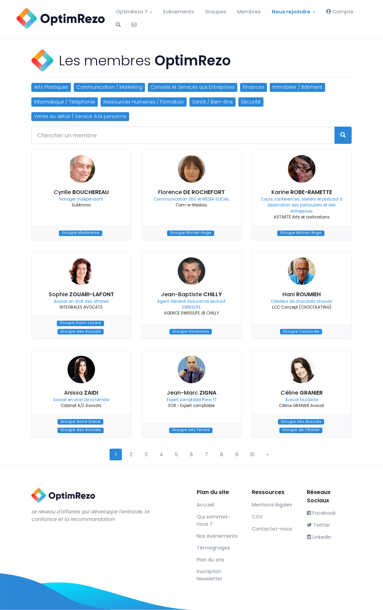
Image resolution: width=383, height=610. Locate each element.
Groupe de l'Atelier (301, 430)
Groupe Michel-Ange (190, 233)
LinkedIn (319, 537)
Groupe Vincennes (190, 331)
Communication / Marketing (109, 87)
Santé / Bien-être (212, 102)
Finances (253, 87)
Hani (301, 294)
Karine (301, 192)
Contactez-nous (272, 528)
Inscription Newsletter (209, 575)
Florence (191, 192)
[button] (118, 25)
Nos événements (217, 536)
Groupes (215, 11)
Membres (249, 11)
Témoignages (213, 547)
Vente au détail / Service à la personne (80, 116)
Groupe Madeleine (81, 233)
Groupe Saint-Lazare (80, 323)
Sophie (81, 294)
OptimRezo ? (131, 11)
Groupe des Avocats (80, 331)
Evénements (178, 11)
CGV (257, 516)
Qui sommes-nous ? (213, 520)
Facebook (321, 513)
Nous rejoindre (291, 11)
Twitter (318, 525)
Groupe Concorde (301, 331)
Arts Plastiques (51, 87)
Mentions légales (272, 504)
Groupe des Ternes (191, 430)
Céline (302, 393)
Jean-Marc (191, 393)
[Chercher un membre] (183, 135)
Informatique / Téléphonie (64, 102)
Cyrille (81, 192)
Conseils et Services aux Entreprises (193, 87)
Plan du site (210, 559)
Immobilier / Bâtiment (297, 87)
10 (252, 454)
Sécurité (251, 102)
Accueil (205, 504)
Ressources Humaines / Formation (143, 102)
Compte (339, 11)
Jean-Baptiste (191, 294)
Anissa (81, 393)
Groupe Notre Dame (80, 421)
